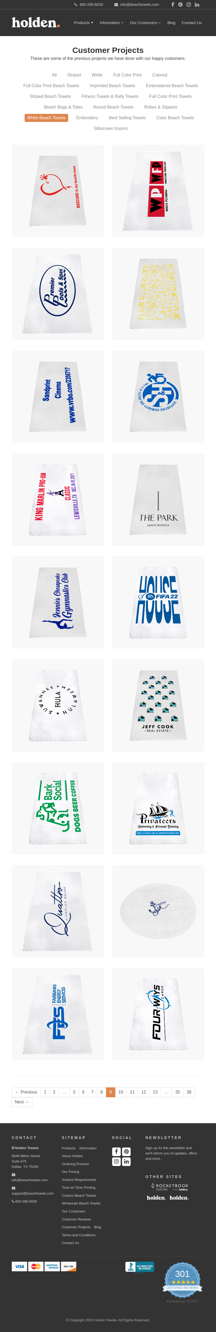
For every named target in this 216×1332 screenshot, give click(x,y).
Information (112, 22)
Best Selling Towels (127, 118)
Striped (74, 75)
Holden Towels (26, 1148)
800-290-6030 (24, 1201)
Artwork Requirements (79, 1180)
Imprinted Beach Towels (112, 85)
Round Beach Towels (113, 107)
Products (83, 22)
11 (132, 1092)
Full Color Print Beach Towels (51, 85)
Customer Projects (76, 1227)
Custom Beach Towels (79, 1196)
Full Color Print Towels (170, 96)
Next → (22, 1102)
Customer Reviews (76, 1219)
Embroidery (87, 118)
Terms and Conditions (79, 1235)
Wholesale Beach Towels (81, 1203)
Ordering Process (75, 1164)
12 (143, 1092)
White (97, 75)
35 (177, 1092)
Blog (171, 22)
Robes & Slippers (160, 107)
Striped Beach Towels (50, 96)
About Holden (72, 1156)
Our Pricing (70, 1172)
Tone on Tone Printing (79, 1187)
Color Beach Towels (175, 118)
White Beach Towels (46, 118)
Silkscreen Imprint (111, 128)
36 (189, 1092)
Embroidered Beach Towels (172, 85)
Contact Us (192, 22)
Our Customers (145, 22)
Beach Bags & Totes (63, 107)
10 (121, 1092)
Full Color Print (127, 75)
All (54, 75)
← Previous (26, 1092)
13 (155, 1092)
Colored (159, 75)
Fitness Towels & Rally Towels (109, 96)
